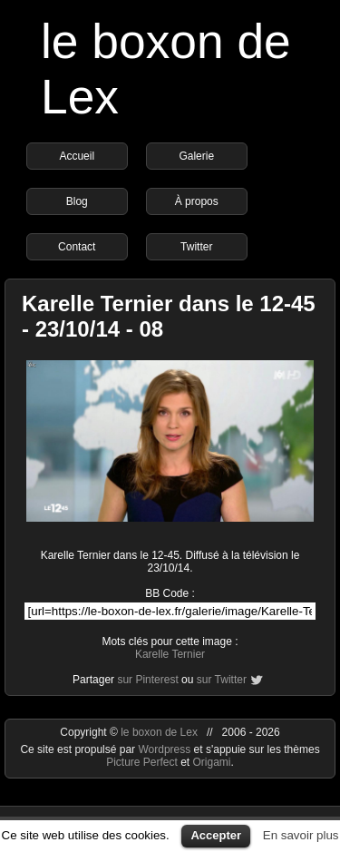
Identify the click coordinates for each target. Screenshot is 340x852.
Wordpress (165, 749)
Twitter (196, 246)
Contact (76, 246)
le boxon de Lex (159, 732)
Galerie (196, 156)
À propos (197, 201)
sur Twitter (222, 679)
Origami (212, 762)
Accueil (76, 156)
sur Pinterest (147, 679)
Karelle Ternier (170, 654)
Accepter (215, 835)
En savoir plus (301, 835)
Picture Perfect (142, 762)
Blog (77, 201)
